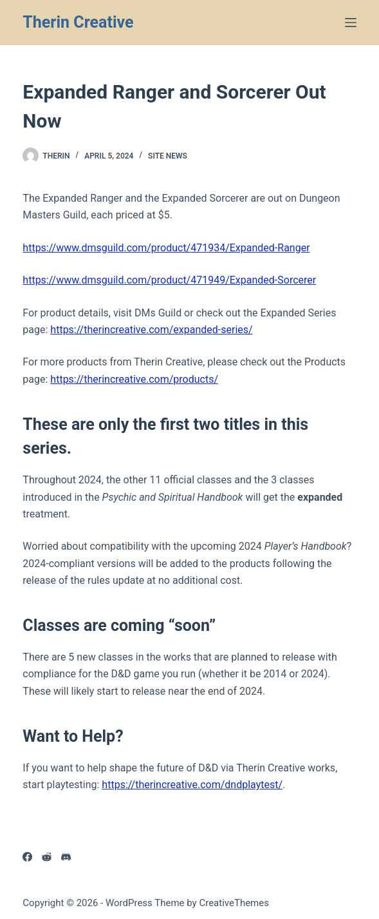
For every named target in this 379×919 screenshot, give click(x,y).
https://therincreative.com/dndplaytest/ (192, 785)
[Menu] (350, 22)
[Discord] (66, 857)
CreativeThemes (234, 903)
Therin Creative (78, 22)
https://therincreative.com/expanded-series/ (151, 330)
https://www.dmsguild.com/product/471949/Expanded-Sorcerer (169, 280)
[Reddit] (46, 857)
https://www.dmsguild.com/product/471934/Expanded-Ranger (166, 248)
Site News (167, 155)
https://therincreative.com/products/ (134, 379)
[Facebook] (27, 857)
